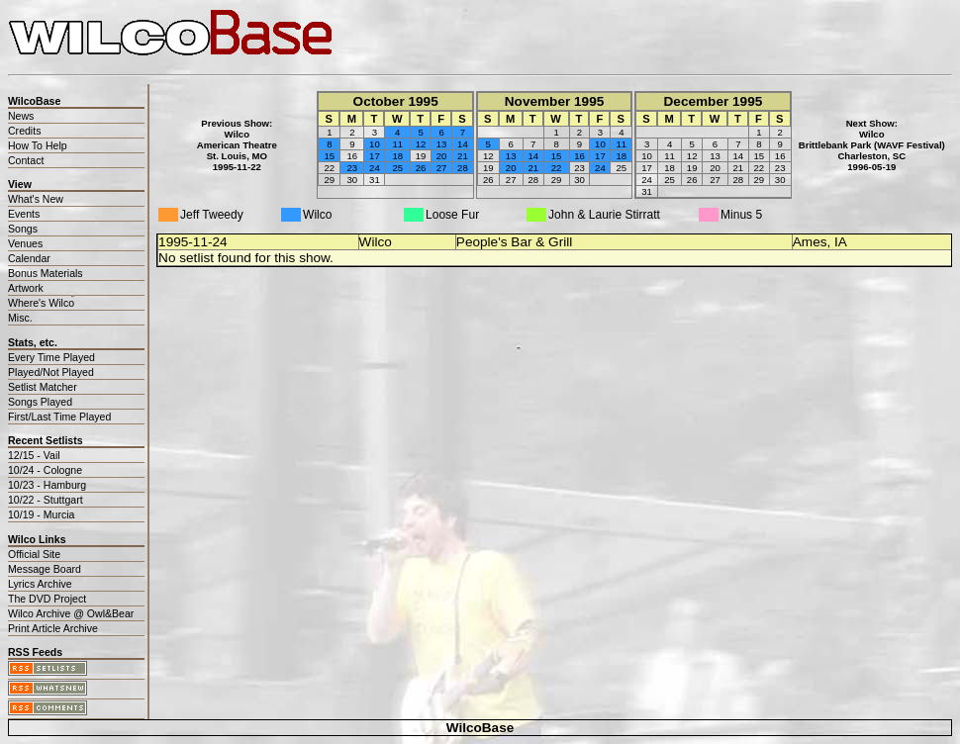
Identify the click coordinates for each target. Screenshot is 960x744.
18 (397, 155)
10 (374, 144)
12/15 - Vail (34, 455)
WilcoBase (480, 727)
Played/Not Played (51, 372)
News (21, 116)
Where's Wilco (41, 303)
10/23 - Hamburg (47, 485)
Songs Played (40, 402)
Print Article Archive (53, 628)
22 (556, 167)
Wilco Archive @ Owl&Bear (71, 613)
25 (397, 167)
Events (24, 214)
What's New (35, 199)
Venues (25, 243)
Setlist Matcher (42, 387)
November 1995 (555, 101)
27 (441, 167)
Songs (23, 228)
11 (397, 144)
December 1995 (713, 101)
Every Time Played (51, 357)
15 (330, 155)
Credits (24, 131)
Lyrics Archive (40, 584)
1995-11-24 (193, 241)
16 (579, 155)
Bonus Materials (45, 273)
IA (840, 241)
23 (351, 167)
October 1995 (395, 101)
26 (421, 167)
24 (374, 167)
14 (462, 144)
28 (462, 167)
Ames (810, 241)
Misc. (20, 318)
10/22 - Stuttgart (45, 500)
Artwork (26, 288)
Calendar (29, 258)
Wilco (375, 241)
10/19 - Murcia (41, 514)
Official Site (34, 554)
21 (462, 155)
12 (421, 144)
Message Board (44, 569)
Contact (26, 160)
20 (441, 155)
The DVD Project (47, 598)
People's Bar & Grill (514, 241)
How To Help (37, 145)
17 (374, 155)
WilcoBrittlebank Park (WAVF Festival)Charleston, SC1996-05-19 (872, 150)
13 (441, 144)
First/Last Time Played (59, 416)
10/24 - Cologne (45, 470)
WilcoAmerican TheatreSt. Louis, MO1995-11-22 (237, 150)
